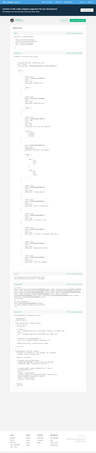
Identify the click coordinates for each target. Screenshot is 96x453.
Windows (12, 444)
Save (77, 20)
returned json (17, 54)
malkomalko (18, 19)
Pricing (28, 446)
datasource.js (17, 339)
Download (68, 2)
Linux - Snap (13, 448)
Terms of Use (53, 444)
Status (39, 444)
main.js (16, 298)
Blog (51, 441)
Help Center (40, 439)
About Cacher (47, 2)
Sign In (81, 2)
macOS (12, 441)
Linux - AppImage (15, 446)
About (27, 444)
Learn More (87, 10)
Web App (58, 2)
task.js (16, 33)
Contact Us (40, 441)
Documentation (54, 439)
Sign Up (90, 2)
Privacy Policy (54, 446)
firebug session (18, 309)
